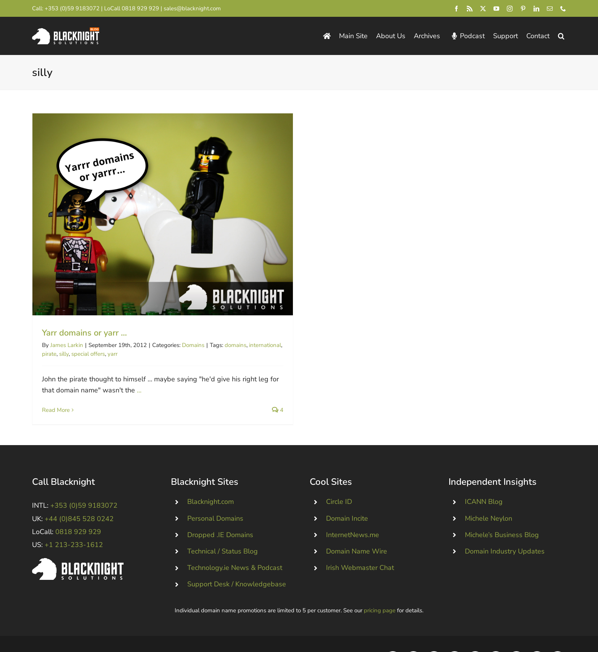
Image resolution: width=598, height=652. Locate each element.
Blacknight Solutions (64, 642)
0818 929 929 (140, 8)
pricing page (379, 593)
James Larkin (66, 345)
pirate (49, 354)
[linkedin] (536, 8)
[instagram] (510, 8)
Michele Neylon (488, 501)
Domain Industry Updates (505, 534)
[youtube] (496, 8)
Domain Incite (347, 501)
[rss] (470, 8)
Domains (193, 345)
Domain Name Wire (356, 534)
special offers (88, 354)
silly (64, 354)
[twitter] (483, 8)
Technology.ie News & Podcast (234, 550)
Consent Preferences (188, 642)
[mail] (550, 8)
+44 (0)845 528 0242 (79, 501)
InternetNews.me (352, 517)
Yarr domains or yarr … (84, 333)
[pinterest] (523, 8)
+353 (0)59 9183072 (72, 8)
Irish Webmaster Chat (360, 550)
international (265, 345)
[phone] (563, 8)
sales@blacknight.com (192, 8)
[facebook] (456, 8)
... (139, 390)
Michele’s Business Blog (502, 517)
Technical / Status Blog (222, 534)
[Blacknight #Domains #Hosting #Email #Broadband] (78, 544)
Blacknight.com (210, 484)
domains (235, 345)
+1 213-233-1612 (74, 528)
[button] (561, 36)
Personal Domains (215, 501)
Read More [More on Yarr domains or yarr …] (56, 410)
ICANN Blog (484, 484)
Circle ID (339, 484)
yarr (112, 354)
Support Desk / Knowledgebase (236, 567)
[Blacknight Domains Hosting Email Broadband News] (65, 31)
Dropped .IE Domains (220, 517)
